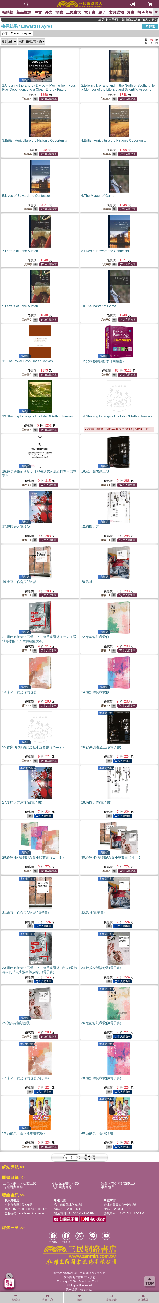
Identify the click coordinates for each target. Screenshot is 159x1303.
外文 (48, 12)
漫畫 (130, 12)
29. (34, 857)
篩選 (150, 26)
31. (25, 912)
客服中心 (47, 1297)
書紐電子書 (105, 713)
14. (116, 416)
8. (105, 251)
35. (16, 1023)
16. (95, 471)
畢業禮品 (107, 1187)
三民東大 (73, 12)
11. (27, 361)
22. (95, 637)
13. (37, 416)
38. (101, 1078)
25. (34, 747)
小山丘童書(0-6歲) (65, 1183)
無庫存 (27, 99)
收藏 (79, 1297)
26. (101, 747)
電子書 (89, 12)
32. (93, 912)
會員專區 (143, 1297)
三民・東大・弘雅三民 (19, 1183)
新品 (23, 12)
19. (19, 582)
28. (96, 802)
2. (118, 89)
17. (16, 526)
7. (20, 251)
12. (103, 361)
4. (113, 140)
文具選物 (116, 12)
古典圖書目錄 (62, 1187)
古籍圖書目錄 (13, 1187)
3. (34, 140)
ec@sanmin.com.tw (31, 1213)
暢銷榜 (7, 12)
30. (113, 857)
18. (90, 526)
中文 (38, 12)
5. (26, 195)
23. (19, 692)
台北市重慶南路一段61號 (120, 1204)
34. (101, 968)
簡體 (59, 12)
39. (24, 1133)
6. (97, 195)
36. (101, 1023)
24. (95, 692)
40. (98, 1133)
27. (22, 802)
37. (25, 1078)
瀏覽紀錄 (111, 1297)
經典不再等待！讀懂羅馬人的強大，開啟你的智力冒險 (138, 19)
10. (98, 306)
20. (87, 582)
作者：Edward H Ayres (16, 33)
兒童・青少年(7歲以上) (118, 1183)
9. (20, 306)
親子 (102, 12)
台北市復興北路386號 (19, 1204)
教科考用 (144, 12)
